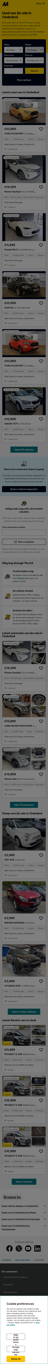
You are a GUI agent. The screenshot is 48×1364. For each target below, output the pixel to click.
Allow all (15, 1358)
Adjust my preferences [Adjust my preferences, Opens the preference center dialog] (16, 1337)
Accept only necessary (15, 1349)
